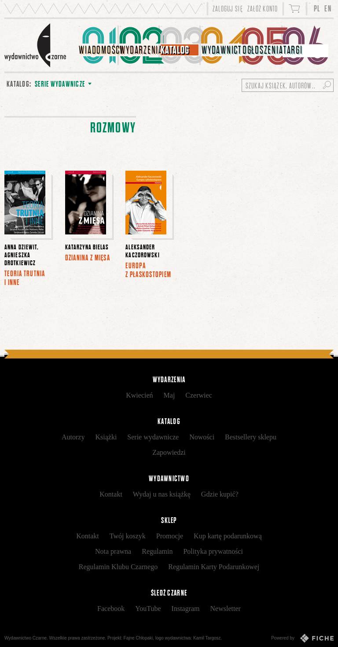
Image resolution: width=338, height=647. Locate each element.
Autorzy (73, 437)
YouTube (148, 608)
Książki (106, 437)
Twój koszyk (128, 536)
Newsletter (225, 608)
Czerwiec (198, 395)
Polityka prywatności (213, 551)
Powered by (302, 638)
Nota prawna (113, 551)
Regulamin (157, 551)
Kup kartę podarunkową (228, 536)
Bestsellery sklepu (250, 437)
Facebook (111, 608)
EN (327, 8)
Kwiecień (139, 395)
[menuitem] (98, 45)
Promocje (169, 536)
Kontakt (110, 494)
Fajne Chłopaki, (139, 638)
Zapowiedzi (169, 452)
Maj (169, 395)
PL (317, 8)
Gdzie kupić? (220, 494)
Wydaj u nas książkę (162, 494)
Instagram (186, 608)
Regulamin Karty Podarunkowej (213, 566)
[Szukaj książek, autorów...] (288, 85)
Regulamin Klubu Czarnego (118, 566)
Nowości (201, 437)
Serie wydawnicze (153, 437)
